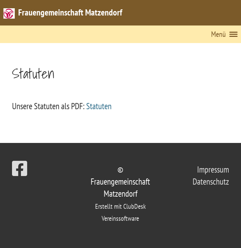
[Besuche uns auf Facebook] (19, 168)
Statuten (99, 106)
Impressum (213, 169)
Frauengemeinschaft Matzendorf (70, 12)
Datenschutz (211, 181)
